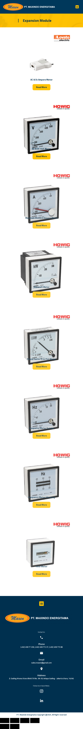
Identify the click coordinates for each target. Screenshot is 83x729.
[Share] (14, 720)
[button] (77, 7)
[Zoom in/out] (35, 720)
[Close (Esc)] (4, 720)
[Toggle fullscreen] (24, 720)
